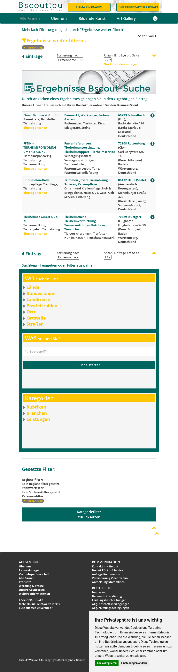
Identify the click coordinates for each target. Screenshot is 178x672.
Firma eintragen (29, 570)
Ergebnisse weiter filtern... (55, 40)
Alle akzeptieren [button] (107, 663)
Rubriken (36, 407)
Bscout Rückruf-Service (107, 570)
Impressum (99, 592)
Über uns (59, 18)
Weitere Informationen (34, 593)
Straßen (35, 324)
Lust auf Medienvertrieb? (36, 608)
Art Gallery (126, 18)
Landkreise (38, 299)
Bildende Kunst (92, 18)
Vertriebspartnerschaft (34, 574)
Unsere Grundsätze (32, 590)
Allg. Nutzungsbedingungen (110, 608)
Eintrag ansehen (35, 127)
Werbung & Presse (31, 586)
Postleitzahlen (42, 305)
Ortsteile (36, 318)
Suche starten (89, 365)
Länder (34, 287)
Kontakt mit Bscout (105, 566)
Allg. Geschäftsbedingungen (110, 604)
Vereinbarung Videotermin (110, 578)
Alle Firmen (30, 18)
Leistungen (38, 419)
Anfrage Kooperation (106, 574)
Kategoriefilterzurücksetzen (89, 514)
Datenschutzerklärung (107, 596)
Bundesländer (41, 293)
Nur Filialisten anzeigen (121, 64)
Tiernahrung (33, 47)
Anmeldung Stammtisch (108, 582)
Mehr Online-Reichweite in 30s (39, 604)
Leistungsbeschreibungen (109, 600)
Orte (31, 311)
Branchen (37, 413)
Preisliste (25, 582)
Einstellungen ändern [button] (134, 663)
